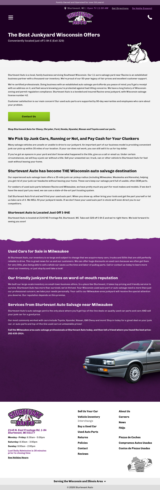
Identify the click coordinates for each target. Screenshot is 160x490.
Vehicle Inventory (89, 416)
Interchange (85, 421)
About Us (124, 411)
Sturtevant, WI (86, 8)
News (122, 422)
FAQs (122, 427)
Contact (83, 448)
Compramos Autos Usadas (135, 442)
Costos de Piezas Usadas (134, 448)
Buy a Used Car (87, 426)
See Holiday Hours (18, 457)
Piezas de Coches (130, 437)
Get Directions (120, 8)
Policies (83, 442)
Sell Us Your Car (88, 411)
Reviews (83, 453)
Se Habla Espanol (142, 8)
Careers (124, 416)
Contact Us (29, 116)
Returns (83, 437)
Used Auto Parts (88, 432)
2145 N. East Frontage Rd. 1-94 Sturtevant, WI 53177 (27, 431)
